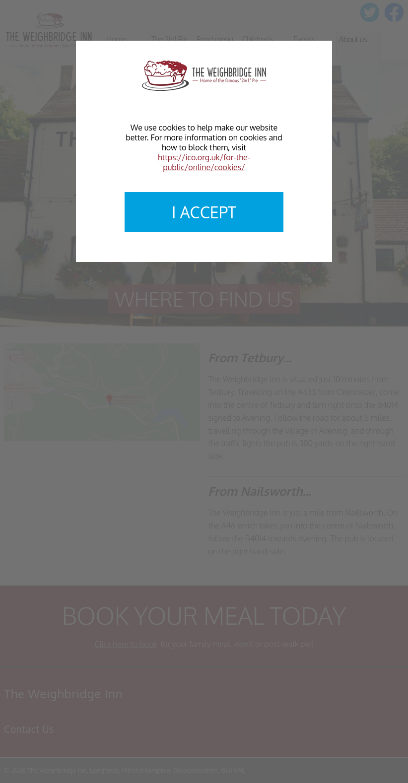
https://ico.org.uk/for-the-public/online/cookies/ (204, 162)
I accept (204, 212)
